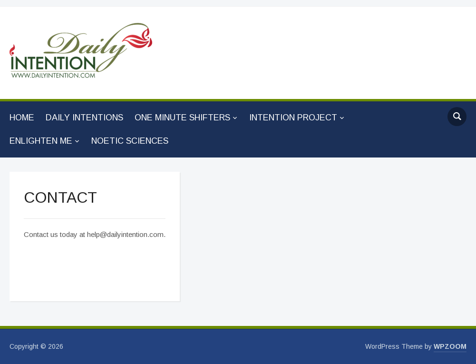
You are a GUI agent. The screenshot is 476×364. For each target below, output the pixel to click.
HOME (22, 117)
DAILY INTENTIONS (84, 117)
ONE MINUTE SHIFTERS (182, 117)
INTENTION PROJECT (293, 117)
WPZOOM (450, 346)
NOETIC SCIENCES (129, 141)
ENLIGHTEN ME (41, 141)
